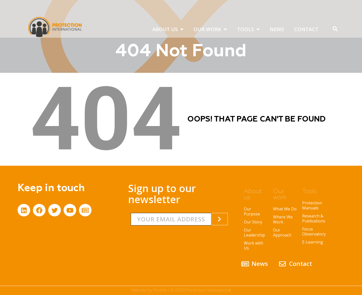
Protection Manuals (312, 205)
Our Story (253, 222)
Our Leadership (254, 232)
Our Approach (282, 232)
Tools (248, 29)
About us (168, 29)
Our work (210, 29)
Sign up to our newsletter (162, 193)
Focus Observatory (314, 231)
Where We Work (283, 219)
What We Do (285, 209)
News (277, 29)
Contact (306, 29)
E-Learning (312, 242)
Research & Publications (313, 218)
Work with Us (253, 245)
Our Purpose (252, 211)
